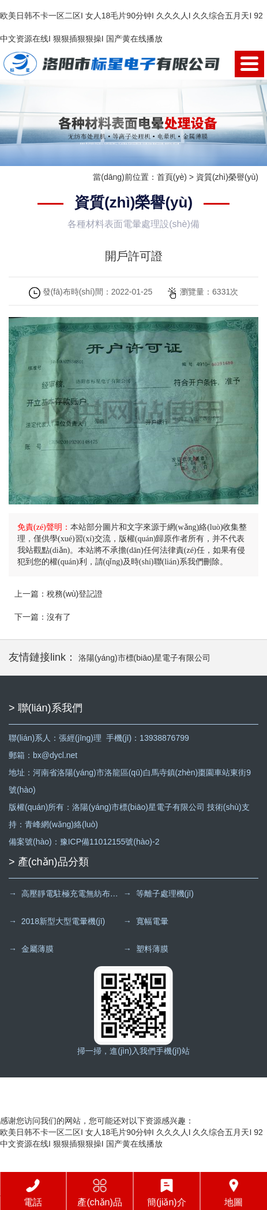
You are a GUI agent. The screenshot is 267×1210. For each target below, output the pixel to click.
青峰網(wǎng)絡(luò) (61, 824)
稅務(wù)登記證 (75, 593)
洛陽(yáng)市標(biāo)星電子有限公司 (144, 657)
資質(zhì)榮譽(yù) (227, 177)
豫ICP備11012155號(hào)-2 (110, 841)
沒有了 (59, 616)
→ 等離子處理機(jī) (158, 893)
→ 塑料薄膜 (145, 948)
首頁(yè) (172, 177)
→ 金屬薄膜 (31, 948)
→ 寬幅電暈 (145, 921)
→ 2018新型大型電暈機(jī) (57, 921)
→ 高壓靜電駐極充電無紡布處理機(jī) (65, 893)
